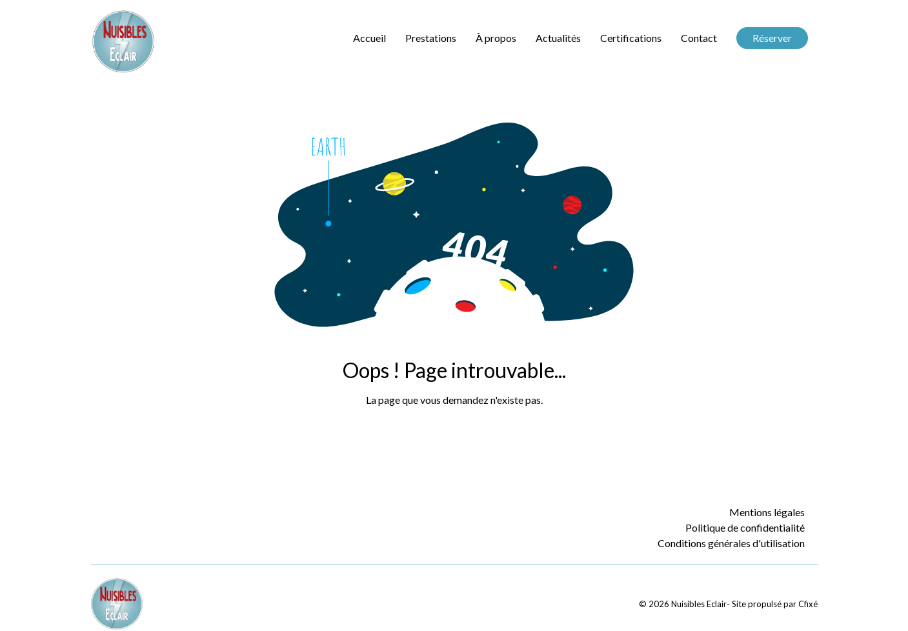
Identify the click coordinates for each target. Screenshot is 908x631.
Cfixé (808, 604)
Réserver (772, 38)
